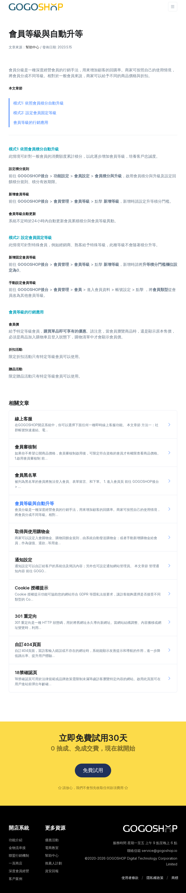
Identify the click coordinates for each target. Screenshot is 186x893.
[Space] (150, 828)
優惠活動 (52, 840)
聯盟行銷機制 (19, 855)
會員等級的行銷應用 (30, 122)
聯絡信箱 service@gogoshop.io (152, 850)
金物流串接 (17, 848)
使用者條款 (130, 878)
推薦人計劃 (53, 863)
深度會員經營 (19, 871)
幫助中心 (32, 47)
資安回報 (52, 871)
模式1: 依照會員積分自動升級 (38, 103)
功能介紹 (15, 840)
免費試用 (93, 770)
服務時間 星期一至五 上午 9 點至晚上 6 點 (145, 843)
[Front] (36, 6)
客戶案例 (15, 879)
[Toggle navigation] (172, 6)
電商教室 (52, 848)
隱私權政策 (155, 878)
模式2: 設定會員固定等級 (34, 112)
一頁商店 (15, 863)
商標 (174, 878)
